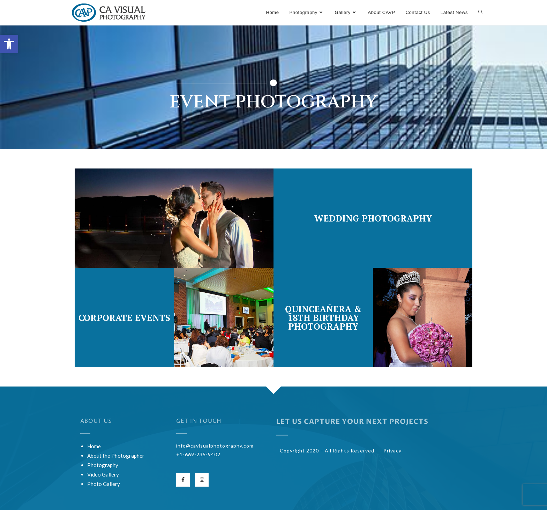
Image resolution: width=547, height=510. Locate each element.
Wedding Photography (373, 218)
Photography (102, 465)
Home (94, 446)
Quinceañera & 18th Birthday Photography (323, 317)
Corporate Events (124, 317)
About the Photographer (115, 455)
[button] (9, 44)
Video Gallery (103, 474)
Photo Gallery (103, 484)
